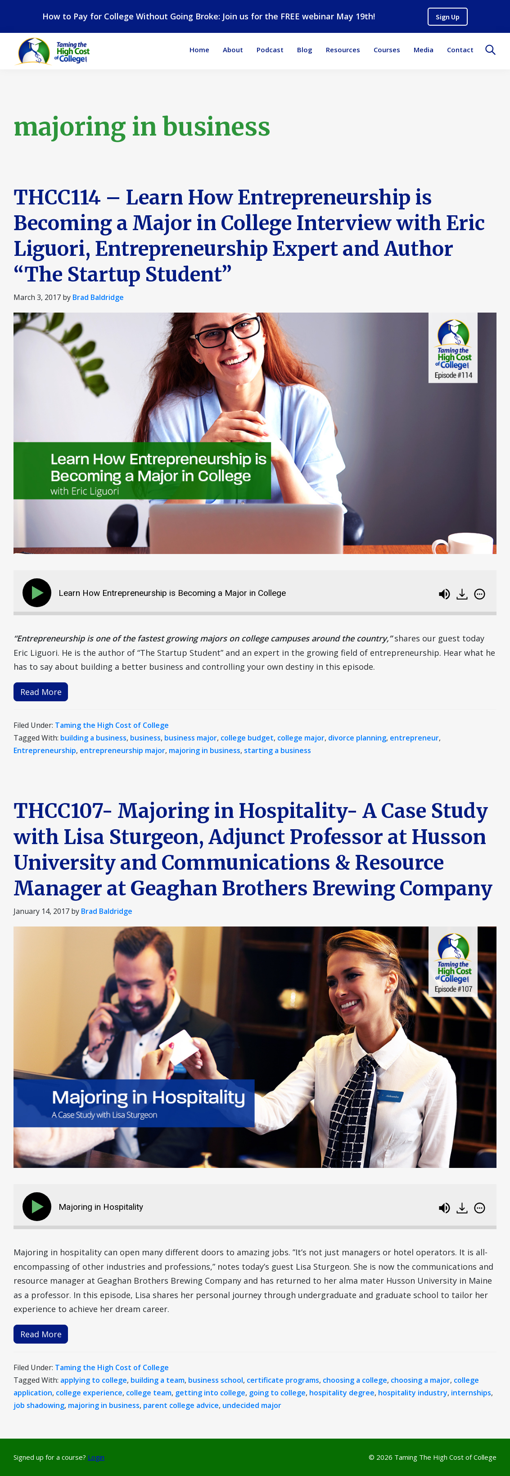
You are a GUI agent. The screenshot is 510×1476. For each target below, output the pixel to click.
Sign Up (448, 16)
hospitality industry (412, 1393)
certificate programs (283, 1380)
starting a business (277, 750)
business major (190, 738)
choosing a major (420, 1380)
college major (301, 738)
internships (471, 1393)
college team (149, 1393)
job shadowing (39, 1405)
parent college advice (181, 1405)
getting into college (210, 1393)
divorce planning (357, 738)
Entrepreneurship (45, 750)
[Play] (38, 592)
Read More (41, 691)
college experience (89, 1393)
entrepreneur (414, 738)
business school (215, 1380)
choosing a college (355, 1380)
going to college (277, 1393)
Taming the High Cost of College (112, 725)
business (145, 738)
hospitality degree (342, 1393)
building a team (158, 1380)
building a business (93, 738)
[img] (479, 594)
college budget (247, 738)
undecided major (251, 1405)
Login (96, 1457)
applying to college (93, 1380)
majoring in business (204, 750)
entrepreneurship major (122, 750)
